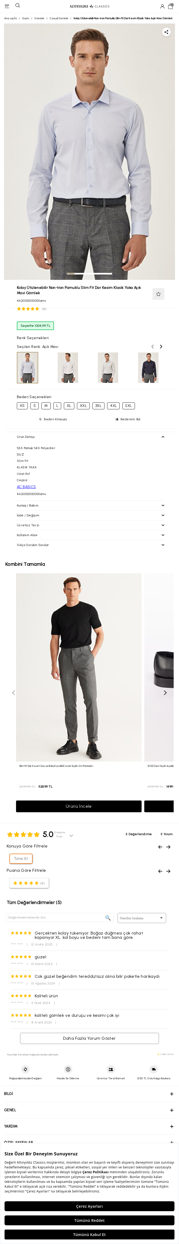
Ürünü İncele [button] (79, 806)
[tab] (71, 273)
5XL (128, 405)
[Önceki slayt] (14, 693)
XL (69, 405)
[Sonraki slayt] (165, 693)
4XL (113, 405)
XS (22, 405)
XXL (83, 405)
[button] (158, 294)
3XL (98, 405)
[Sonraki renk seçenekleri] (161, 346)
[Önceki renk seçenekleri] (152, 346)
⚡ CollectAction (165, 1054)
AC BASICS (26, 487)
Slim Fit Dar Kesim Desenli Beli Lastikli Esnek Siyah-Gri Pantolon (56, 766)
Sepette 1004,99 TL (35, 326)
